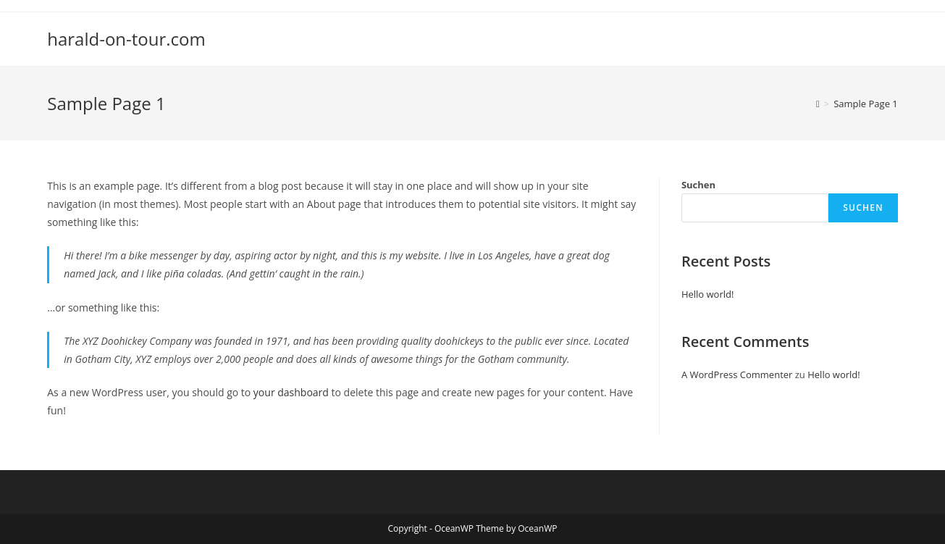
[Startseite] (818, 103)
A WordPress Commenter (737, 374)
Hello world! (707, 294)
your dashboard (291, 392)
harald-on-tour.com (126, 39)
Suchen (698, 184)
